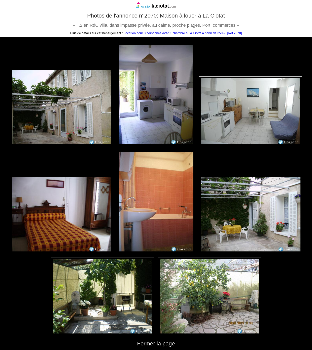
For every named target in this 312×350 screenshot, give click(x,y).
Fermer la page (156, 343)
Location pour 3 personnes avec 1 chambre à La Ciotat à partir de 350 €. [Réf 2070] (183, 33)
